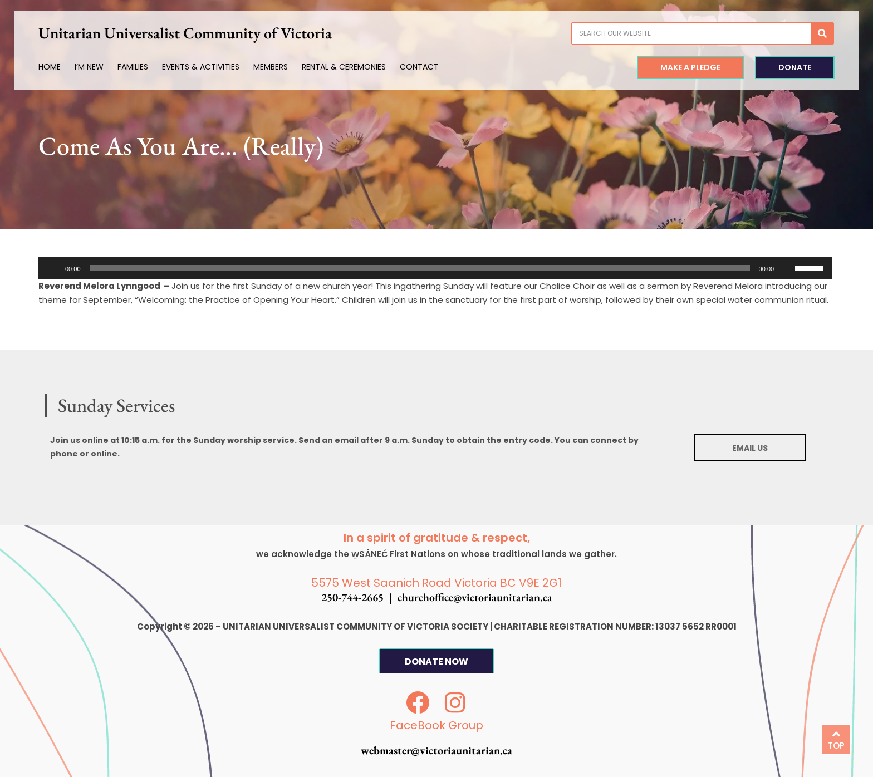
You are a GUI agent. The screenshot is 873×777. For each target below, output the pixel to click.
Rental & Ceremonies (344, 66)
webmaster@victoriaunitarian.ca (436, 750)
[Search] (822, 33)
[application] (435, 268)
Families (132, 66)
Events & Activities (200, 66)
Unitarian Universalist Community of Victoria (185, 33)
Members (270, 66)
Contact (419, 66)
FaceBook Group (436, 725)
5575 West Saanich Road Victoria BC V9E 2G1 (436, 583)
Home (49, 66)
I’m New (89, 66)
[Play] (52, 268)
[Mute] (786, 268)
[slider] (420, 268)
